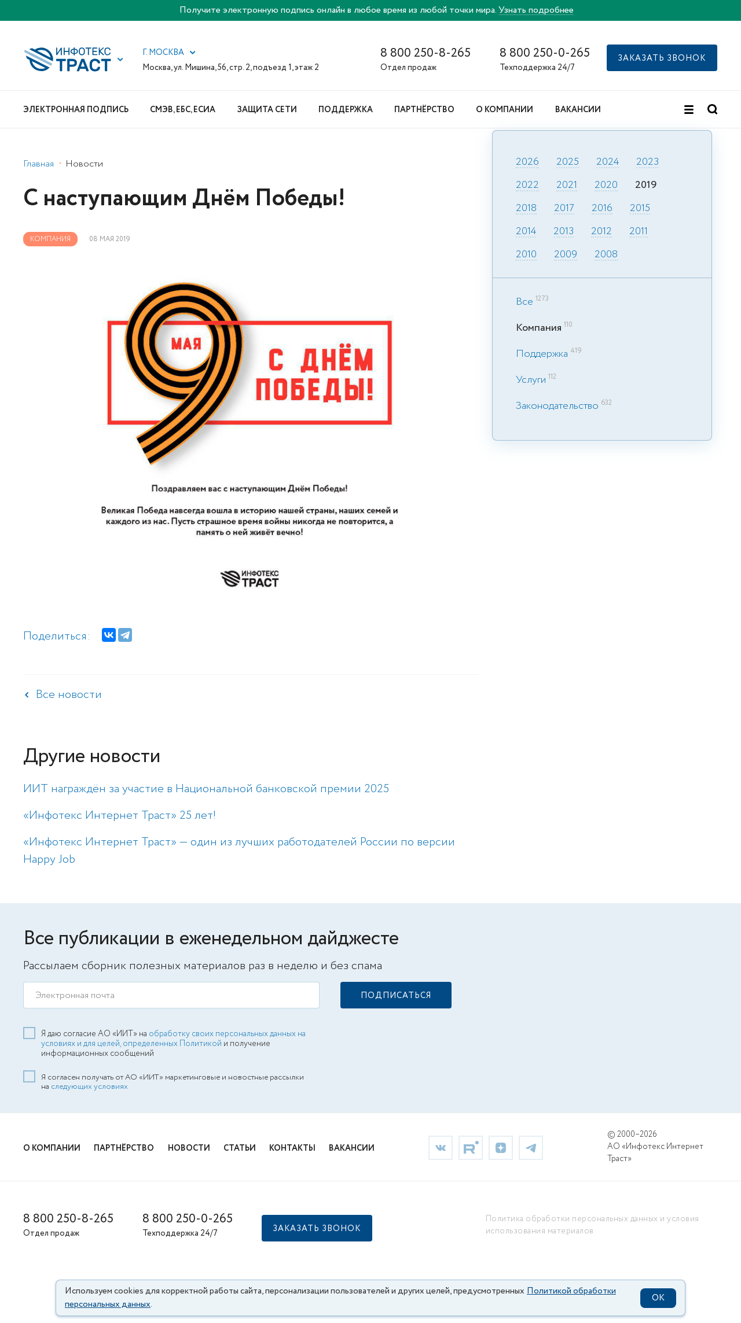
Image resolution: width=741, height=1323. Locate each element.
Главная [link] (38, 164)
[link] (440, 1147)
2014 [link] (526, 232)
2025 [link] (567, 162)
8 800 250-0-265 (545, 53)
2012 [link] (601, 232)
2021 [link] (566, 185)
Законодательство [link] (557, 405)
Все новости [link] (69, 694)
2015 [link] (640, 209)
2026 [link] (527, 162)
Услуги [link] (531, 379)
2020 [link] (606, 185)
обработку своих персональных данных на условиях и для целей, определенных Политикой (173, 1038)
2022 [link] (527, 185)
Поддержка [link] (542, 353)
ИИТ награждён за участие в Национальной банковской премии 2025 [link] (206, 789)
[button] (120, 59)
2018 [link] (526, 209)
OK (658, 1298)
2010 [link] (526, 255)
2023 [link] (647, 162)
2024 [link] (607, 162)
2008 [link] (606, 255)
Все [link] (524, 301)
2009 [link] (565, 255)
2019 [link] (645, 185)
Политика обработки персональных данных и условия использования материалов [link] (592, 1224)
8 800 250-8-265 (425, 53)
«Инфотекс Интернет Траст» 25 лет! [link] (119, 815)
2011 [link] (638, 232)
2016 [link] (602, 209)
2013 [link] (563, 232)
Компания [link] (50, 239)
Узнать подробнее (536, 10)
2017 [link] (564, 209)
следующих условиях (89, 1086)
